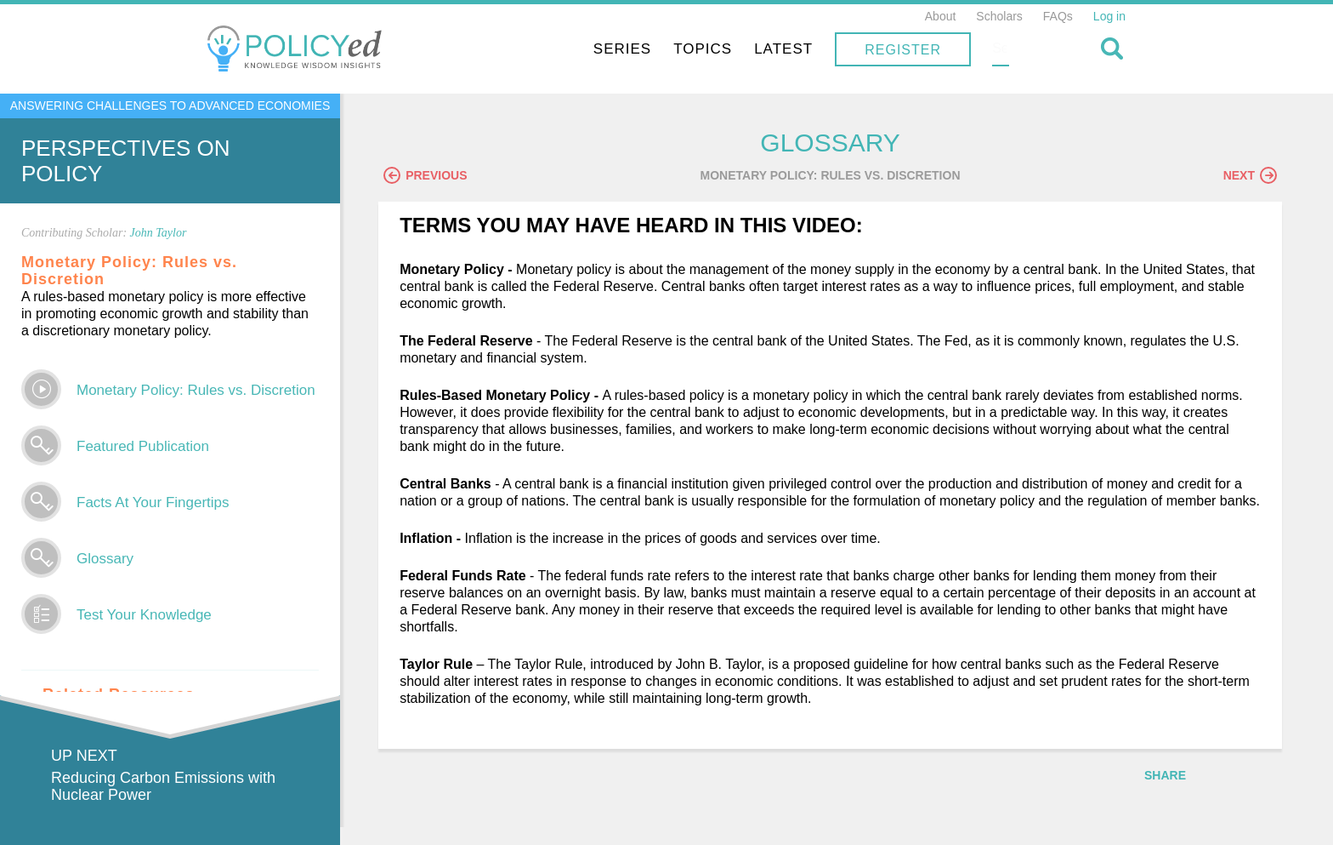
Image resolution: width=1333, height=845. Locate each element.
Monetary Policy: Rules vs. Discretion (196, 390)
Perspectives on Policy (125, 160)
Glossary (105, 559)
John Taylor (158, 232)
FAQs (1058, 16)
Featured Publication (143, 446)
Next (1250, 176)
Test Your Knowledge (144, 615)
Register (1011, 50)
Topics (811, 49)
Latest (892, 49)
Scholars (999, 16)
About (940, 16)
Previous (437, 176)
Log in (1109, 16)
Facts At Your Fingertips (153, 502)
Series (731, 49)
